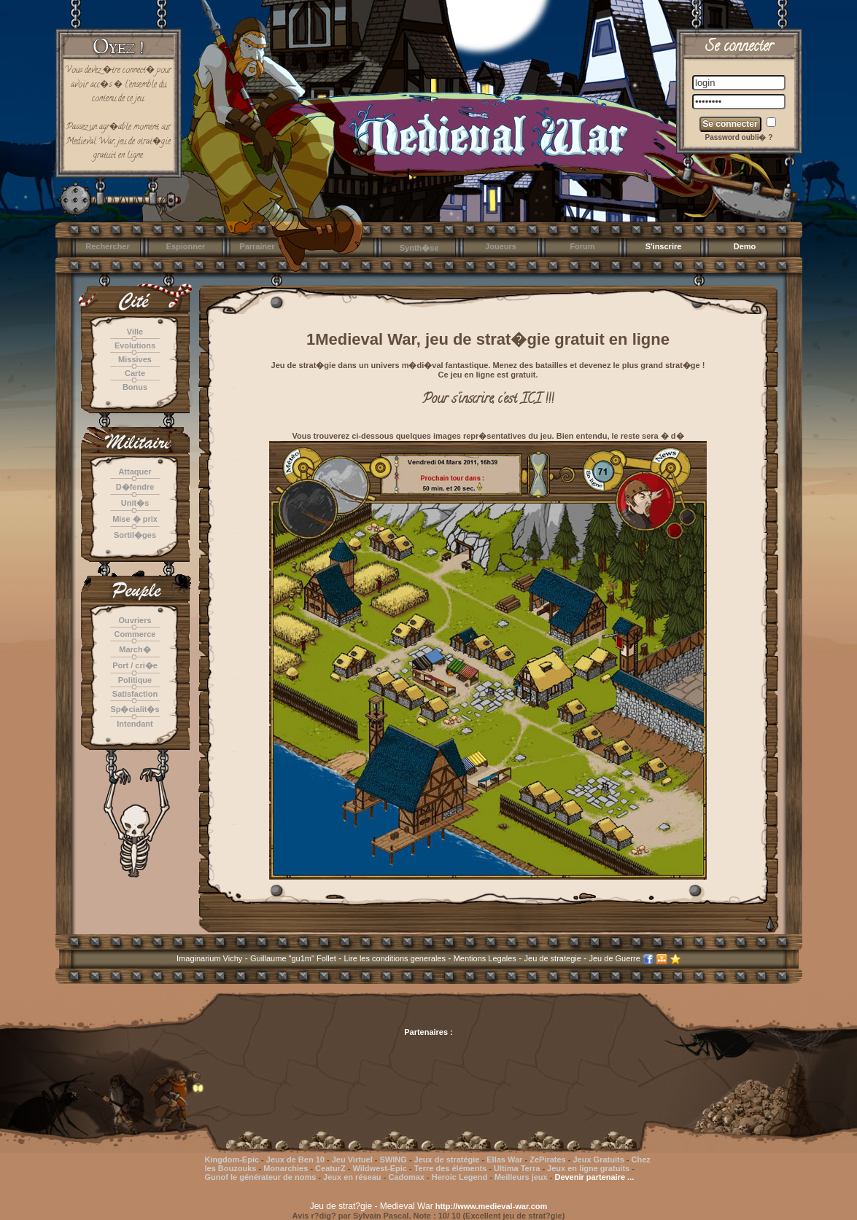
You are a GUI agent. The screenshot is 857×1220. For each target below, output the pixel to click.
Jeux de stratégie (447, 1159)
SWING (393, 1159)
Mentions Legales (485, 958)
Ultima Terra (517, 1168)
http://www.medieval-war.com (491, 1206)
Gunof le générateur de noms (261, 1177)
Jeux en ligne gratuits (588, 1168)
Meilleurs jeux (521, 1177)
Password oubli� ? (739, 137)
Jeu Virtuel (352, 1159)
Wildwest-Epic (379, 1168)
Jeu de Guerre (614, 958)
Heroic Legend (459, 1177)
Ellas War (504, 1159)
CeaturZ (330, 1168)
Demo (745, 246)
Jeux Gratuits (598, 1159)
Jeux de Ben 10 (295, 1159)
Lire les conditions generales (395, 958)
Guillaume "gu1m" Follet (293, 958)
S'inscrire (663, 246)
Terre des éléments (450, 1168)
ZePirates (548, 1159)
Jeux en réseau (353, 1177)
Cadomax (406, 1177)
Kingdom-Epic (232, 1159)
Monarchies (285, 1168)
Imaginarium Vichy (209, 958)
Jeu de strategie (552, 958)
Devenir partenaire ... (594, 1177)
